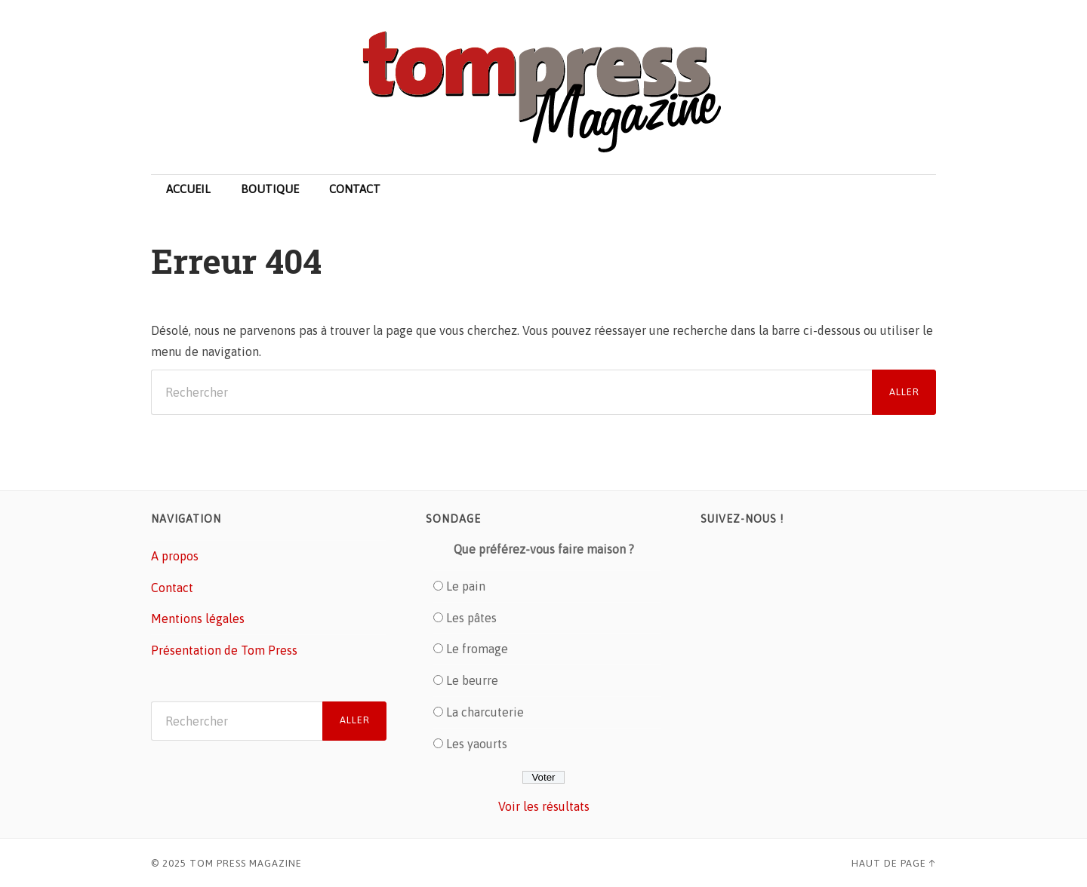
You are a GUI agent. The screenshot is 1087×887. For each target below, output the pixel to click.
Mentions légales (198, 618)
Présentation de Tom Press (224, 650)
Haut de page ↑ (893, 863)
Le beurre (472, 680)
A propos (175, 556)
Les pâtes (471, 618)
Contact (354, 189)
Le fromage (477, 648)
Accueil (188, 189)
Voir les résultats (544, 806)
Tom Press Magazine (245, 863)
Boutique (270, 189)
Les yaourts (476, 743)
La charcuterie (485, 712)
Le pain (465, 586)
